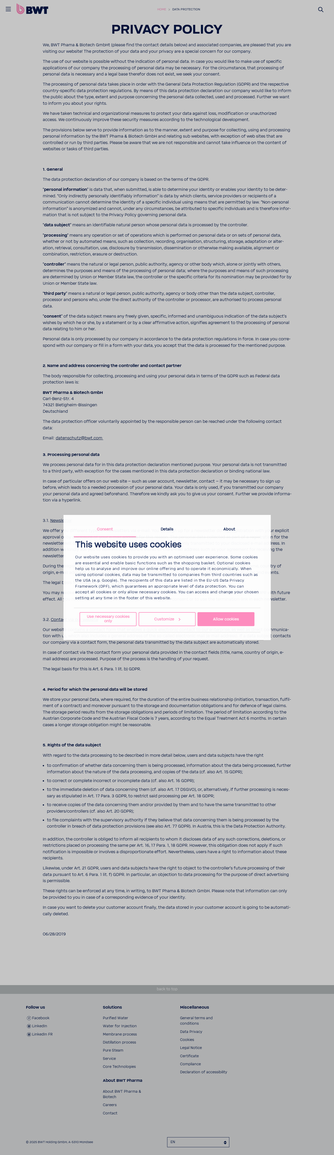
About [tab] (229, 529)
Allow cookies (226, 619)
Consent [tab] (105, 529)
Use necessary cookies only (108, 618)
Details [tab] (167, 529)
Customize (167, 619)
